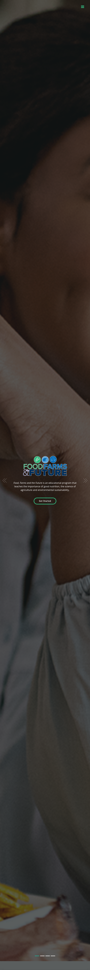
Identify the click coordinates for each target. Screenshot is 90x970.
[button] (4, 474)
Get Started (45, 495)
